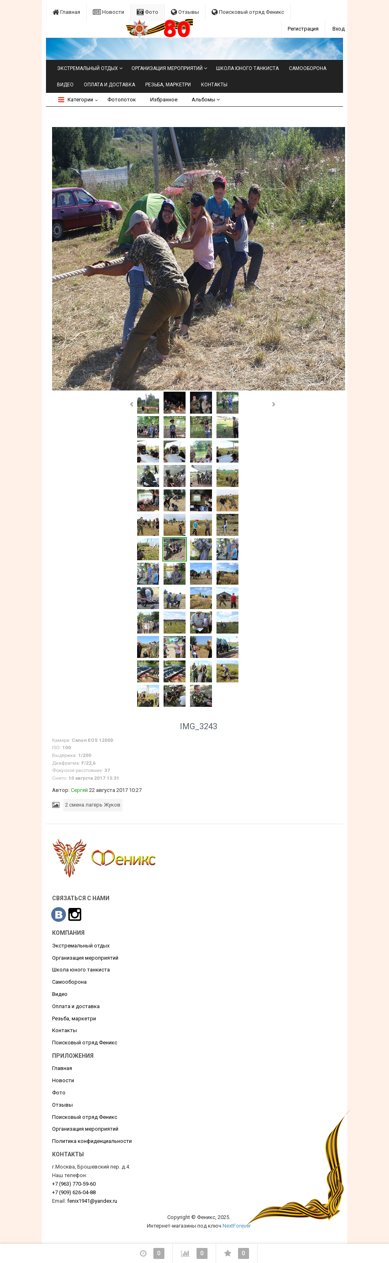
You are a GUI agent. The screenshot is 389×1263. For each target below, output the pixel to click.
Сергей (79, 790)
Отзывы (185, 12)
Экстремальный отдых (87, 68)
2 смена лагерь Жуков (92, 805)
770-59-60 (74, 1184)
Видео (65, 85)
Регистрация (303, 29)
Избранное (163, 99)
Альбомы (206, 99)
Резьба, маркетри (168, 85)
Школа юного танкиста (247, 68)
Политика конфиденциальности (92, 1141)
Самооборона (307, 68)
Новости (108, 12)
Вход (338, 29)
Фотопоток (121, 99)
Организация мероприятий (167, 68)
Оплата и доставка (109, 85)
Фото (147, 12)
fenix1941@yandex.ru (92, 1201)
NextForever (237, 1226)
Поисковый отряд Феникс (248, 12)
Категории (75, 99)
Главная (66, 12)
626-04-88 (74, 1192)
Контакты (214, 85)
